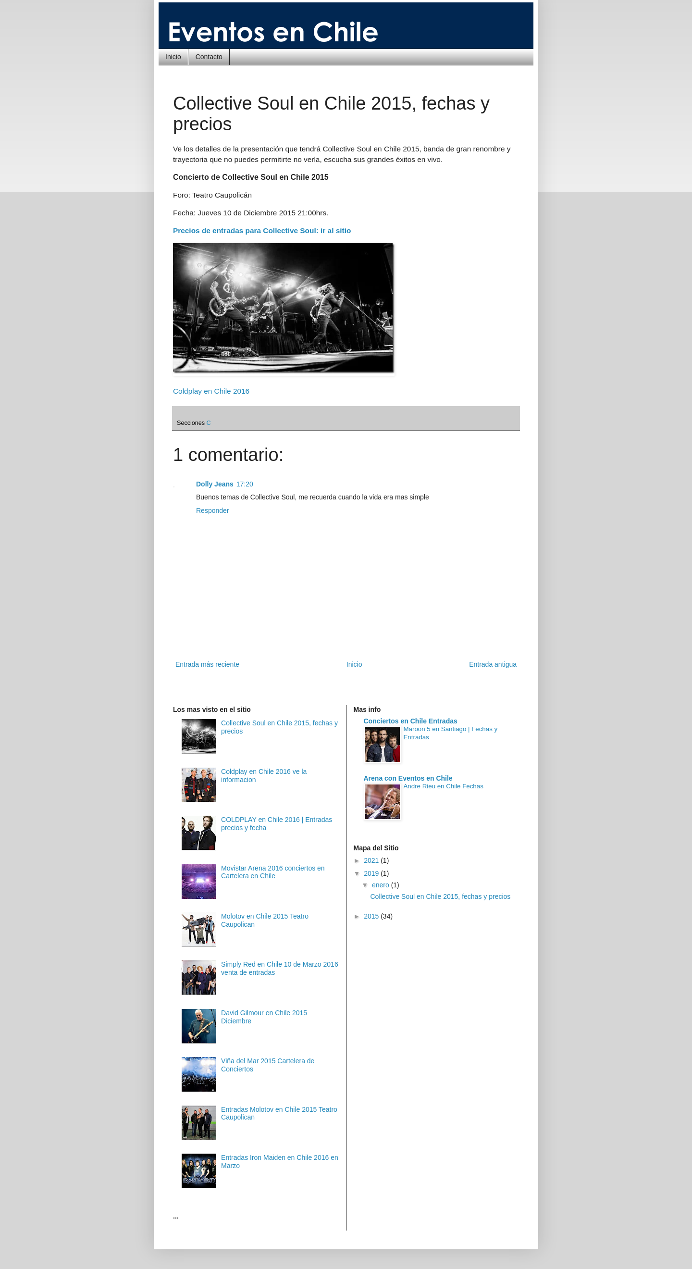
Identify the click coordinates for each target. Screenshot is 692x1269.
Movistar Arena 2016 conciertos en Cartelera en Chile (273, 872)
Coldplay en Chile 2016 (211, 391)
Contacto (209, 57)
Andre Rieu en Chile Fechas (443, 786)
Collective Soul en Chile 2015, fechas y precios (440, 896)
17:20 (244, 484)
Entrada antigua (493, 664)
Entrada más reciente (207, 664)
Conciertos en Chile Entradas (410, 721)
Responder (212, 510)
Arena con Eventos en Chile (408, 778)
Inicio (173, 57)
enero (381, 885)
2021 (372, 860)
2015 (372, 916)
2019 (372, 873)
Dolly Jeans (215, 484)
